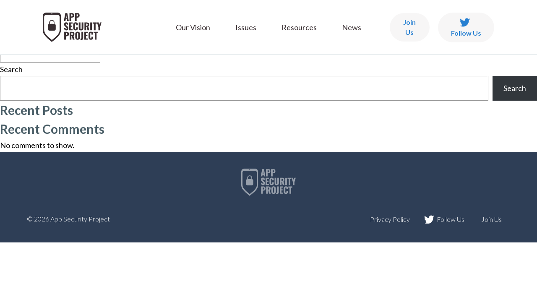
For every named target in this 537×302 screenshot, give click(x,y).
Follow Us (466, 27)
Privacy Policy (390, 219)
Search (11, 69)
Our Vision (193, 27)
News (351, 27)
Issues (245, 27)
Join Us (409, 27)
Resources (299, 27)
